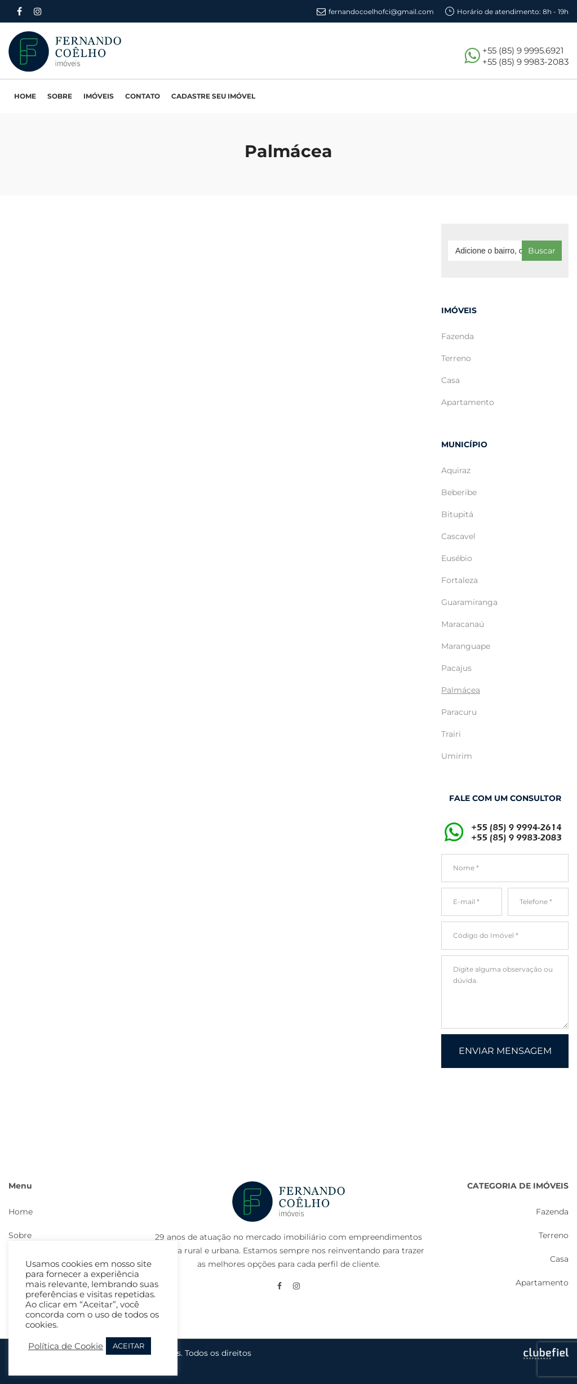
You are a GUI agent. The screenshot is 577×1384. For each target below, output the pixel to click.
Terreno (456, 358)
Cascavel (458, 536)
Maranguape (465, 646)
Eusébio (456, 558)
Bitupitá (457, 514)
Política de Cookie (65, 1346)
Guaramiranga (469, 602)
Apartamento (467, 402)
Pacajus (456, 668)
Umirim (456, 756)
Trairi (451, 734)
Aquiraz (456, 470)
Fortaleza (459, 580)
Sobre (20, 1235)
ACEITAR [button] (128, 1345)
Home (20, 1212)
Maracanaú (462, 624)
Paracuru (459, 712)
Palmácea (460, 690)
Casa (450, 380)
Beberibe (459, 492)
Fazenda (457, 336)
